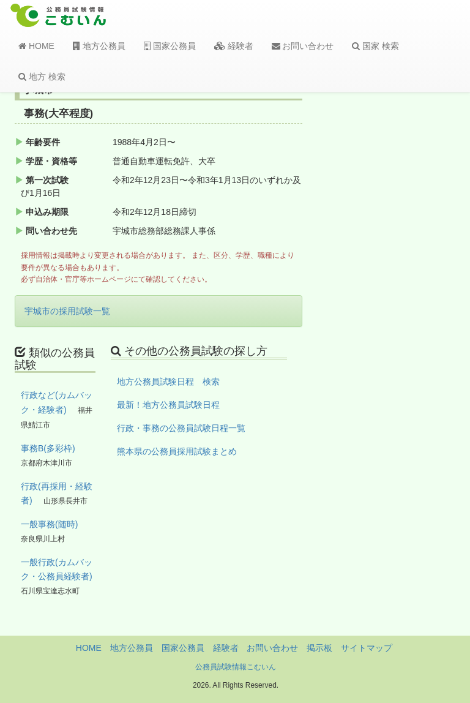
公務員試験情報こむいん (235, 667)
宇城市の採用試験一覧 (67, 311)
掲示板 (319, 648)
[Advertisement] (407, 283)
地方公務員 (99, 46)
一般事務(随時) (49, 524)
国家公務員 (170, 46)
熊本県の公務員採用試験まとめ (177, 451)
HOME (36, 46)
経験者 (233, 46)
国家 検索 (375, 46)
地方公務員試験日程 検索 (168, 381)
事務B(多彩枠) (48, 448)
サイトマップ (366, 648)
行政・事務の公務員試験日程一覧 (181, 428)
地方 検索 (41, 76)
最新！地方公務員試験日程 (168, 405)
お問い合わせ (303, 46)
